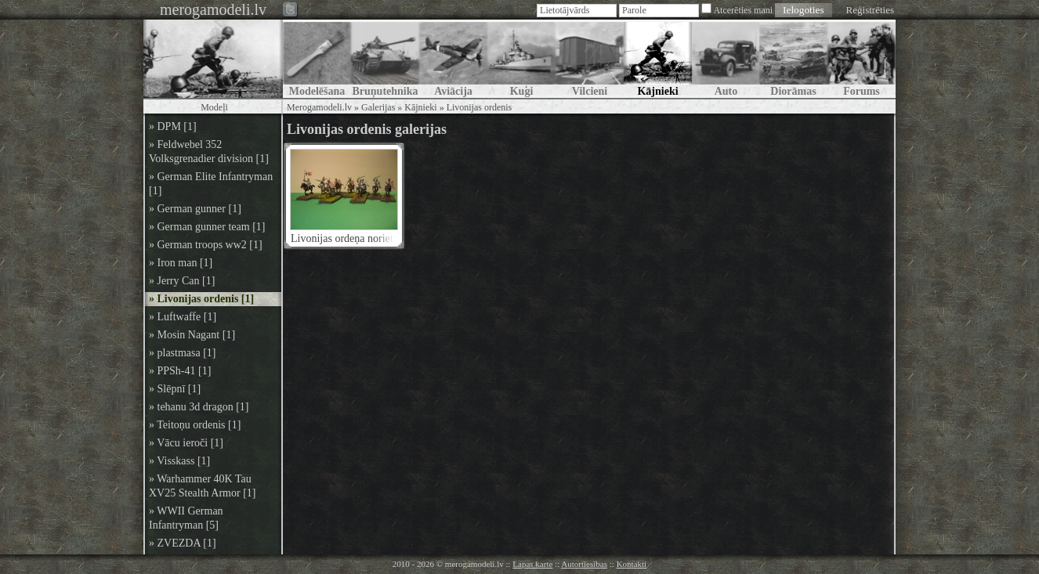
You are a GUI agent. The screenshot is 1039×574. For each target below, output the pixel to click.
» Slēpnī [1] (175, 389)
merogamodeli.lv (213, 9)
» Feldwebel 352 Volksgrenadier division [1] (209, 151)
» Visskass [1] (179, 461)
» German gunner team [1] (207, 227)
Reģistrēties (870, 10)
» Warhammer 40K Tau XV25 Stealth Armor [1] (202, 486)
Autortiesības (584, 564)
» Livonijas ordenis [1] (201, 299)
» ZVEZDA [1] (182, 543)
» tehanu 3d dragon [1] (199, 407)
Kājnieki (420, 107)
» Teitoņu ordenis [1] (195, 425)
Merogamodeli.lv (319, 107)
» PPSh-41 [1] (180, 371)
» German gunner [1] (195, 209)
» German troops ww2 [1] (205, 245)
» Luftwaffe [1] (182, 317)
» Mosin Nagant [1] (192, 335)
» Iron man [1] (180, 263)
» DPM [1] (173, 126)
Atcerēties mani (743, 10)
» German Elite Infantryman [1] (211, 184)
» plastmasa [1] (182, 353)
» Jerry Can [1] (182, 281)
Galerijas (378, 107)
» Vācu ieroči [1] (186, 443)
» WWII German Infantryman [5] (186, 518)
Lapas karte (532, 564)
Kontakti (632, 564)
